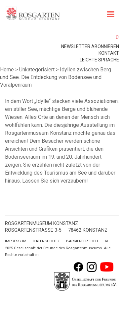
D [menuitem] (117, 37)
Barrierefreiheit (82, 241)
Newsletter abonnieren (90, 46)
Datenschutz (46, 241)
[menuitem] (114, 37)
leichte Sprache (99, 59)
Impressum (15, 241)
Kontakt (109, 53)
